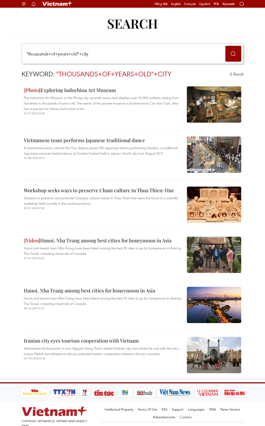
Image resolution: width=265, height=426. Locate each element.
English (176, 4)
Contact (185, 417)
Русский (228, 4)
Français (190, 4)
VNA (212, 409)
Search (132, 23)
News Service (230, 409)
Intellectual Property (119, 409)
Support (177, 409)
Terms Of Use (147, 409)
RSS (164, 409)
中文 (216, 3)
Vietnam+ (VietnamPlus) (58, 3)
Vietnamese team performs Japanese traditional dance (84, 140)
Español (204, 4)
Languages (196, 409)
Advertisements (164, 417)
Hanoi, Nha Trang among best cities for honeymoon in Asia (97, 240)
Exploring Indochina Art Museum (70, 90)
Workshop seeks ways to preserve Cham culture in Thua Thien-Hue (99, 190)
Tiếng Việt (161, 4)
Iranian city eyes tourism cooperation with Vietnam (81, 340)
